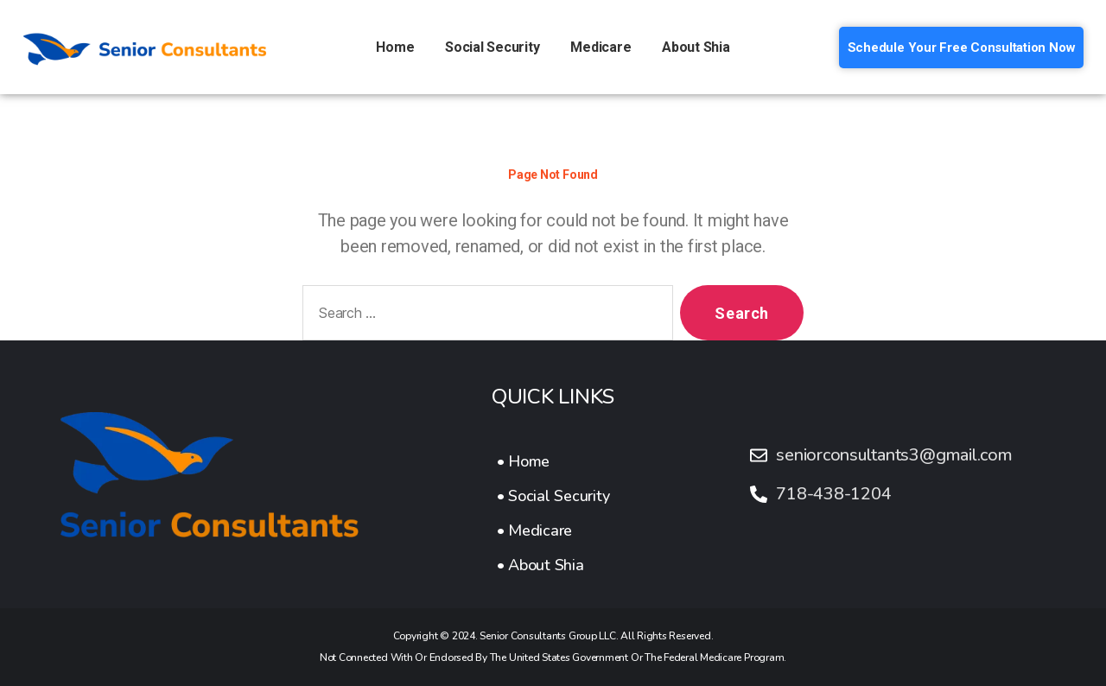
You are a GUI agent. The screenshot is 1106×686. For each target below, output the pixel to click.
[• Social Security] (553, 496)
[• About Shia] (553, 565)
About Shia (696, 47)
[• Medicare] (553, 530)
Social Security (492, 47)
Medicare (600, 47)
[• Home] (553, 461)
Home (395, 47)
